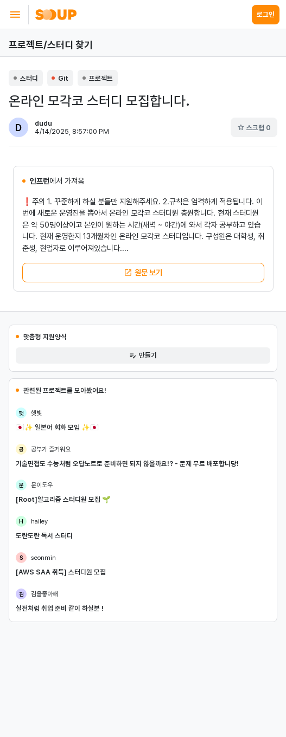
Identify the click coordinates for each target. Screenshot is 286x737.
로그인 (266, 14)
